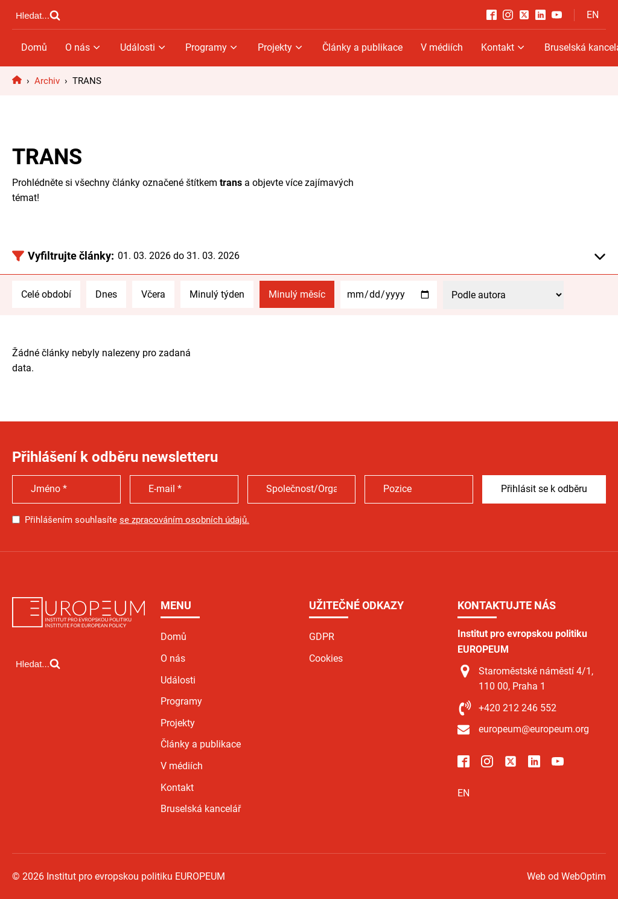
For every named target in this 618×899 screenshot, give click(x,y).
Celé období (46, 294)
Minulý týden (217, 294)
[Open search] (38, 15)
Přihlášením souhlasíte (137, 519)
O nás (83, 47)
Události (143, 47)
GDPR (321, 636)
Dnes (106, 294)
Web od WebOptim (566, 876)
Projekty (281, 47)
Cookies (326, 658)
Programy (212, 47)
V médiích (442, 47)
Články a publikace (362, 47)
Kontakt (503, 47)
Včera (153, 294)
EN (593, 15)
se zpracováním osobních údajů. (184, 519)
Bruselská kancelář (201, 808)
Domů (34, 47)
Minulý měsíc (297, 294)
